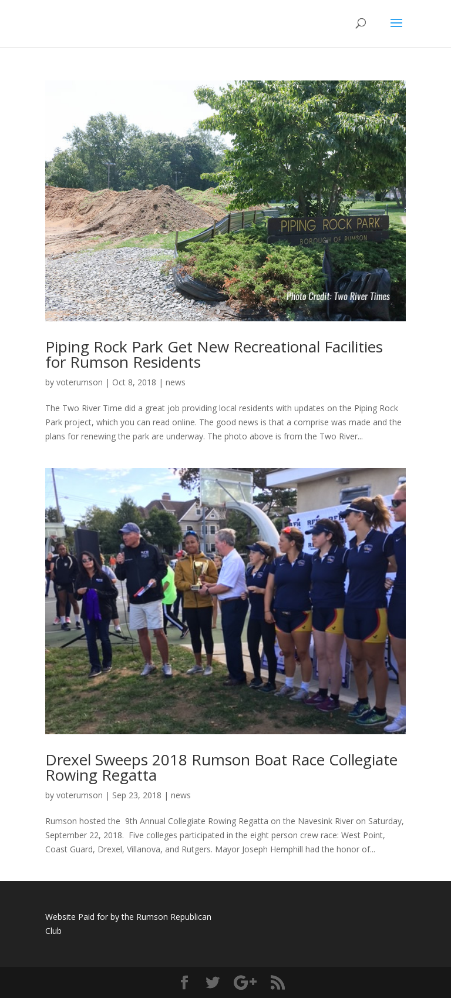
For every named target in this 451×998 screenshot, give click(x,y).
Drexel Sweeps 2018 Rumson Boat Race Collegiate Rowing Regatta (221, 767)
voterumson (79, 382)
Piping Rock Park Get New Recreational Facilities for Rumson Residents (214, 354)
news (176, 382)
